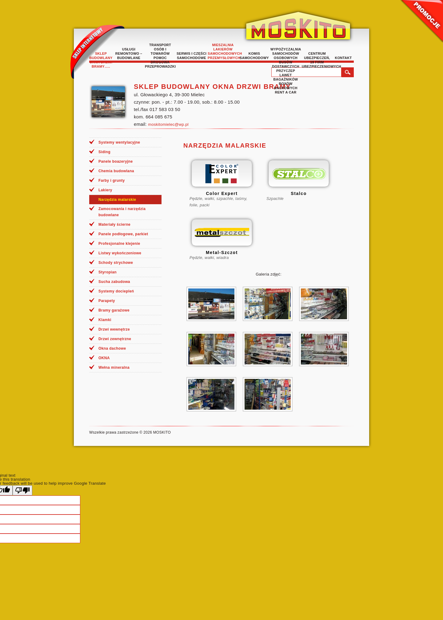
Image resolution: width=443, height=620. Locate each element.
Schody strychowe (115, 262)
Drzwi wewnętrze (114, 329)
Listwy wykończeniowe (119, 253)
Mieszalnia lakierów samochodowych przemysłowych (223, 51)
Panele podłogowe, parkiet (123, 234)
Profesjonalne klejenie (119, 243)
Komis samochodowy (254, 56)
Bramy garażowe (114, 310)
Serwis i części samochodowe (191, 56)
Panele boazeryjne (115, 161)
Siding (104, 152)
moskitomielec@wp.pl (168, 124)
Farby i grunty (111, 180)
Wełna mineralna (114, 367)
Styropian (107, 272)
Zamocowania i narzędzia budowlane (122, 212)
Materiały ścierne (114, 224)
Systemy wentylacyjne (119, 142)
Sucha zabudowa (114, 282)
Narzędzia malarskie (117, 199)
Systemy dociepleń (116, 291)
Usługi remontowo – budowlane (128, 53)
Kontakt (343, 58)
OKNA (104, 358)
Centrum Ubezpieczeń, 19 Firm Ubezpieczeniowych (317, 60)
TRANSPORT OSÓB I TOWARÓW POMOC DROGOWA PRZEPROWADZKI (160, 55)
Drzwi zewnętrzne (114, 339)
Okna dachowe (112, 348)
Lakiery (105, 190)
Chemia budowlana (116, 171)
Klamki (104, 320)
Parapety (106, 301)
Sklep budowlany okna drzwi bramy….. (100, 60)
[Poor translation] (22, 490)
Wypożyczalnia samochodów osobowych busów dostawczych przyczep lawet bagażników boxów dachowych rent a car (285, 70)
